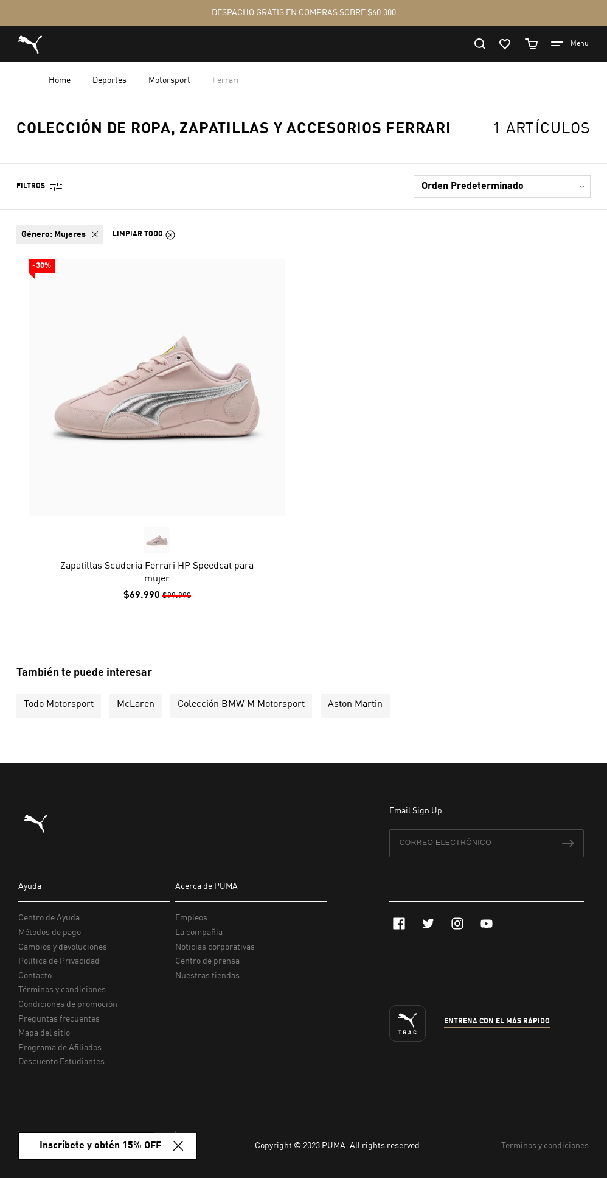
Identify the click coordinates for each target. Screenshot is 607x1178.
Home (60, 80)
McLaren (135, 704)
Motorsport (170, 80)
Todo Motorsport (59, 704)
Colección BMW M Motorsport (241, 704)
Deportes (110, 80)
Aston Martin (355, 704)
